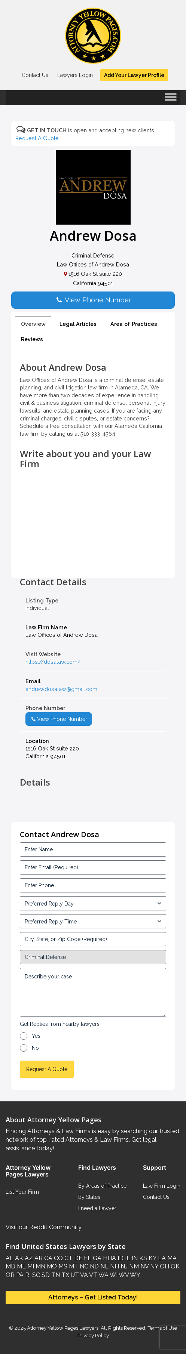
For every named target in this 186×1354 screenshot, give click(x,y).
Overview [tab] (33, 324)
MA (171, 1258)
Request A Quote (37, 138)
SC (35, 1275)
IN (134, 1258)
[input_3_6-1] (93, 921)
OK (174, 1266)
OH (163, 1266)
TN (55, 1275)
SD (45, 1275)
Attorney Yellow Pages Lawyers (62, 1328)
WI (113, 1275)
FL (86, 1258)
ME (20, 1266)
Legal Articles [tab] (78, 324)
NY (153, 1266)
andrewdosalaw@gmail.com (61, 689)
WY (134, 1275)
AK (18, 1258)
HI (105, 1258)
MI (30, 1266)
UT (74, 1275)
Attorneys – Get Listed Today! (93, 1297)
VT (92, 1275)
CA (47, 1258)
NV (144, 1266)
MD (10, 1266)
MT (72, 1266)
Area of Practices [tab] (133, 324)
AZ (28, 1258)
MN (39, 1266)
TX (64, 1275)
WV (123, 1275)
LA (161, 1258)
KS (142, 1258)
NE (104, 1266)
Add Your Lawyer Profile (134, 75)
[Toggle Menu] (171, 99)
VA (83, 1275)
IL (127, 1258)
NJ (123, 1266)
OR (10, 1275)
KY (151, 1258)
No (35, 1048)
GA (96, 1258)
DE (77, 1258)
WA (103, 1275)
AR (38, 1258)
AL (9, 1258)
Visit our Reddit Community (44, 1227)
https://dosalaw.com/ (53, 662)
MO (51, 1266)
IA (112, 1258)
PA (19, 1275)
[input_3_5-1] (93, 903)
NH (114, 1266)
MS (62, 1266)
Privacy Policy (93, 1335)
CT (68, 1258)
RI (27, 1275)
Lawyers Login (75, 75)
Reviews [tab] (32, 339)
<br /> (93, 560)
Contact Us (35, 75)
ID (120, 1258)
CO (57, 1258)
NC (83, 1266)
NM (133, 1266)
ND (93, 1266)
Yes (36, 1036)
